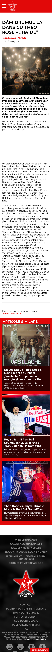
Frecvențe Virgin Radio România (26, 552)
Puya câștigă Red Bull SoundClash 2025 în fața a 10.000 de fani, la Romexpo (23, 443)
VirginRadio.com (26, 540)
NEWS (22, 38)
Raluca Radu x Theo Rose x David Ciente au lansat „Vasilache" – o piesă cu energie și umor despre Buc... (24, 374)
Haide (5, 313)
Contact (26, 604)
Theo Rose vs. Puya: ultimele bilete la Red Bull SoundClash (24, 508)
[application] (43, 6)
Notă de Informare (26, 612)
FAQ (26, 629)
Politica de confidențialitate (26, 608)
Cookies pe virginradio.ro (26, 563)
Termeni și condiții (26, 617)
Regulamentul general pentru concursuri (26, 557)
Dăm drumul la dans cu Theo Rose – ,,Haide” (22, 27)
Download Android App (26, 544)
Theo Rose (15, 313)
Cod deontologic (26, 621)
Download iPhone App (26, 548)
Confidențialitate (40, 650)
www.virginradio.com (36, 640)
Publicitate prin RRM (26, 625)
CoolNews (9, 38)
